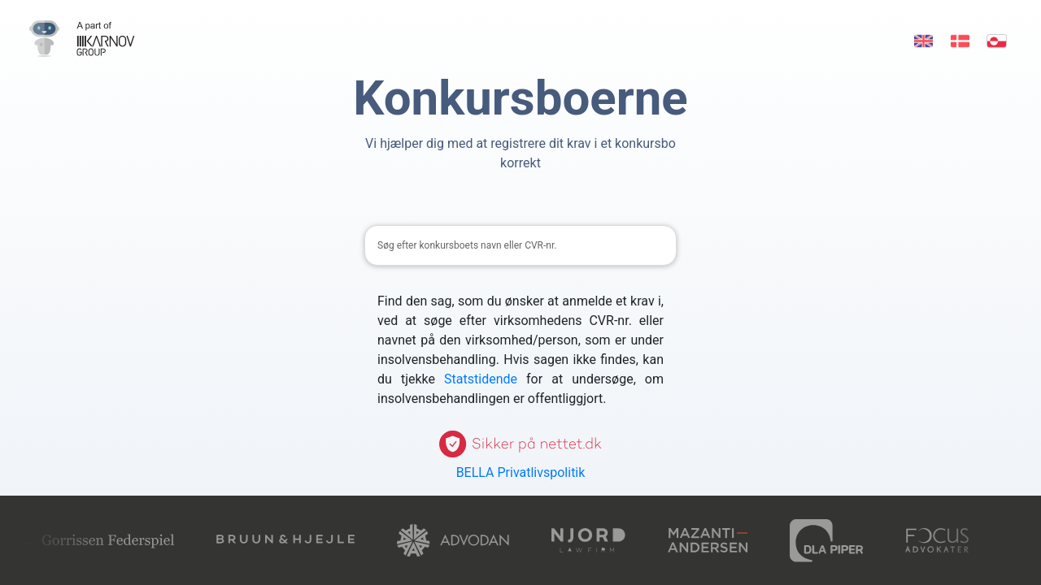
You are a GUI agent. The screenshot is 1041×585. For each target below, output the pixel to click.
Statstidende (480, 379)
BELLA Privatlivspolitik (521, 472)
